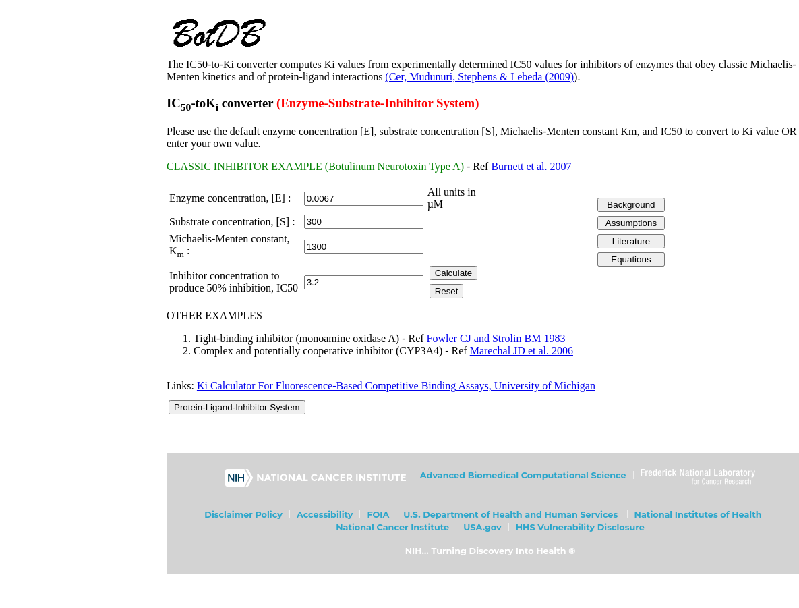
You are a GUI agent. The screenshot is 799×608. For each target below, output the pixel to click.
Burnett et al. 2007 (531, 166)
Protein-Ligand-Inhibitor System (237, 407)
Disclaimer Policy (243, 514)
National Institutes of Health (698, 514)
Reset (446, 291)
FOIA (378, 514)
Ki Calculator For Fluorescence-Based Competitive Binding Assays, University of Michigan (396, 385)
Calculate (454, 273)
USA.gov (482, 527)
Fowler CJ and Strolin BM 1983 (496, 338)
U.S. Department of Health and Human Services (510, 514)
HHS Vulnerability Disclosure (580, 527)
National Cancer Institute (392, 527)
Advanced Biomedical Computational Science (523, 475)
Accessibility (325, 514)
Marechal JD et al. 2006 (521, 350)
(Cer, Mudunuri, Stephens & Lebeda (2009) (479, 76)
